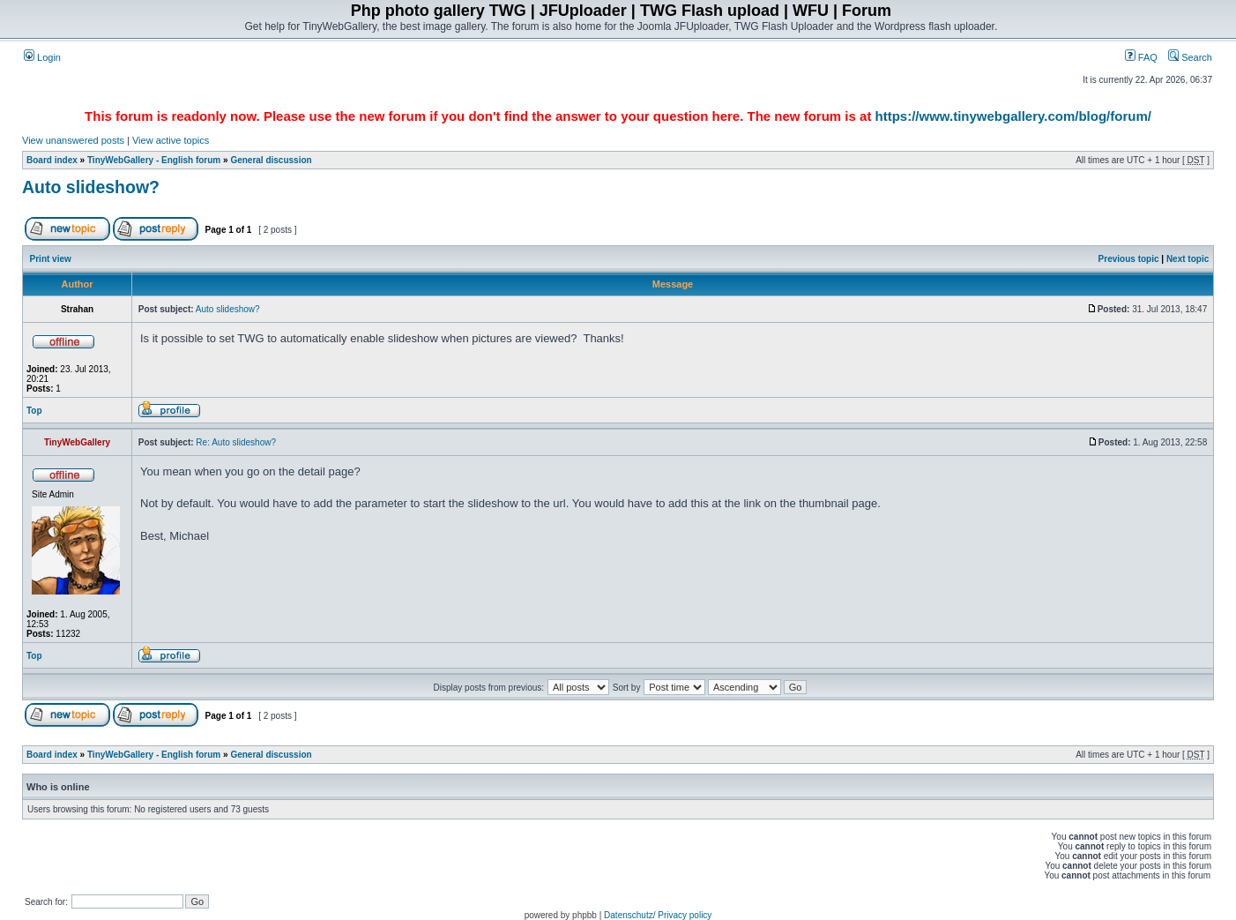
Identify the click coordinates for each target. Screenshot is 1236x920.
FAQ (1141, 57)
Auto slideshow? (91, 187)
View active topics (170, 140)
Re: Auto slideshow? (236, 442)
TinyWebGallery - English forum (153, 160)
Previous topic (1128, 259)
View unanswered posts (73, 140)
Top (34, 410)
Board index (52, 160)
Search (1190, 57)
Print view (50, 259)
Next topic (1187, 259)
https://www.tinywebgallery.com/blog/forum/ (1013, 115)
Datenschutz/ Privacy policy (657, 915)
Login (42, 57)
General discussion (270, 160)
